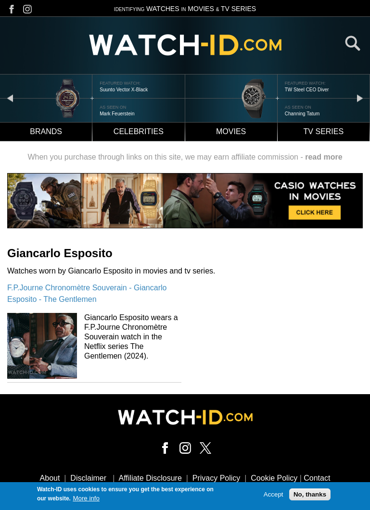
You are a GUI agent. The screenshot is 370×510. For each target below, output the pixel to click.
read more (323, 157)
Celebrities (139, 131)
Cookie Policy (274, 478)
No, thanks (309, 495)
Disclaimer (88, 478)
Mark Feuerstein (117, 113)
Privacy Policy (216, 478)
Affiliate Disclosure (150, 478)
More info (86, 499)
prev (10, 98)
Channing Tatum (302, 113)
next (360, 98)
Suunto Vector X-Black (124, 89)
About (50, 478)
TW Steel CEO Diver (307, 89)
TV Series (324, 131)
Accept (273, 495)
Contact (317, 478)
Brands (46, 131)
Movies (231, 131)
